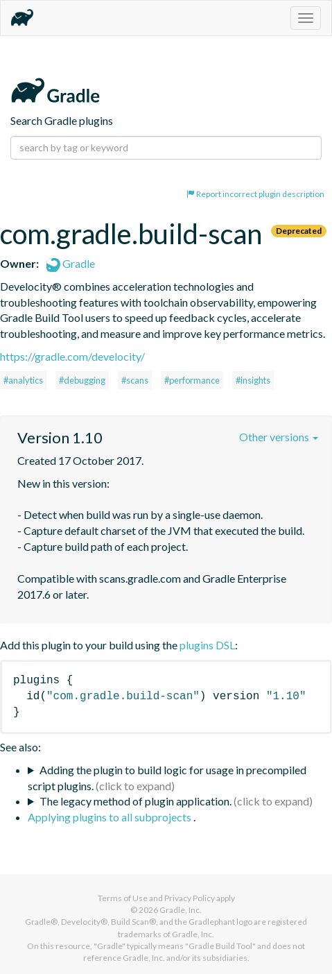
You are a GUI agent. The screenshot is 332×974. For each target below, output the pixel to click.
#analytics (23, 380)
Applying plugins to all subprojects (110, 816)
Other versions (278, 436)
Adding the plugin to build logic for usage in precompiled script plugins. (167, 777)
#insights (253, 380)
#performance (192, 380)
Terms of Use (123, 898)
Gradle (70, 263)
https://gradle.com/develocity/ (72, 356)
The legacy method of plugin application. (135, 801)
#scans (134, 380)
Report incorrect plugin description (255, 194)
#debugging (82, 380)
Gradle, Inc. (180, 910)
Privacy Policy (189, 898)
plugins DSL (207, 644)
